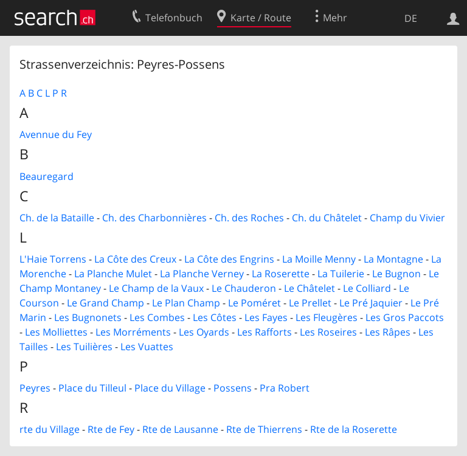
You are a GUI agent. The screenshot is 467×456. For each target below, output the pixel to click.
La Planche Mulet (113, 273)
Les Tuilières (84, 346)
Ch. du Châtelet (327, 217)
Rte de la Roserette (353, 429)
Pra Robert (285, 388)
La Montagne (393, 259)
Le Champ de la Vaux (156, 288)
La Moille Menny (319, 259)
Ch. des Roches (249, 217)
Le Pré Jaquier (371, 302)
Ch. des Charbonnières (154, 217)
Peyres (34, 388)
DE (410, 18)
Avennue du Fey (55, 134)
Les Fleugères (327, 317)
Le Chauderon (244, 288)
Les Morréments (133, 332)
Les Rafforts (264, 332)
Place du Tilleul (92, 388)
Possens (232, 388)
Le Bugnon (396, 273)
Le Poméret (254, 302)
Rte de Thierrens (264, 429)
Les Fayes (266, 317)
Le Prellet (310, 302)
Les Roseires (328, 332)
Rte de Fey (111, 429)
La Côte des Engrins (229, 259)
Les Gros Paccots (404, 317)
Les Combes (157, 317)
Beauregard (46, 176)
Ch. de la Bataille (56, 217)
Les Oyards (204, 332)
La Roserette (281, 273)
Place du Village (170, 388)
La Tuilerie (340, 273)
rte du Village (49, 429)
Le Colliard (367, 288)
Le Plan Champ (186, 302)
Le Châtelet (309, 288)
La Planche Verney (202, 273)
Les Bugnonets (88, 317)
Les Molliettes (56, 332)
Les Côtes (215, 317)
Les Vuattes (146, 346)
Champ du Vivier (407, 217)
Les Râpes (387, 332)
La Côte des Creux (135, 259)
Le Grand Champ (105, 302)
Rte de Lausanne (180, 429)
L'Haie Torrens (52, 259)
